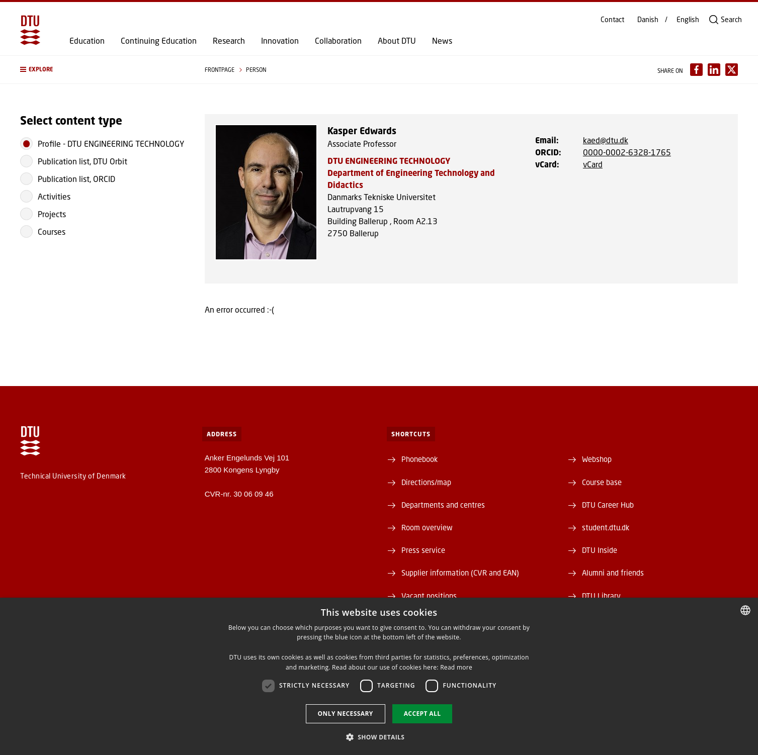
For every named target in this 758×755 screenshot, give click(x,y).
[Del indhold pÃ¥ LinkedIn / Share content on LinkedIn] (714, 69)
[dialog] (379, 676)
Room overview (427, 527)
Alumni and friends (613, 572)
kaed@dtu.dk (605, 140)
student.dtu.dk (605, 527)
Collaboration (338, 41)
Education (87, 41)
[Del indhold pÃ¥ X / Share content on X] (731, 69)
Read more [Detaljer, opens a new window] (456, 667)
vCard (593, 164)
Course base (602, 482)
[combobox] (745, 610)
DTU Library (601, 595)
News (442, 41)
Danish (647, 19)
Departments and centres (443, 504)
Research (229, 41)
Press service (423, 549)
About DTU (397, 41)
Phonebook (419, 458)
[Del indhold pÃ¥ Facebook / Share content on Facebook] (696, 69)
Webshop (597, 458)
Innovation (280, 41)
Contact (612, 19)
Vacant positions (429, 595)
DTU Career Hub (608, 504)
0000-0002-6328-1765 (627, 152)
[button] (102, 69)
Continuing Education (159, 41)
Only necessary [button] (345, 713)
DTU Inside (599, 549)
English (688, 19)
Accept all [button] (422, 713)
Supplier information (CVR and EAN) (460, 572)
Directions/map (426, 482)
